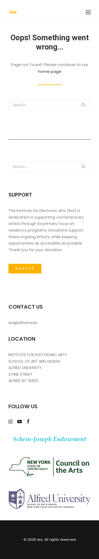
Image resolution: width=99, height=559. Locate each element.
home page (49, 71)
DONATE (25, 268)
